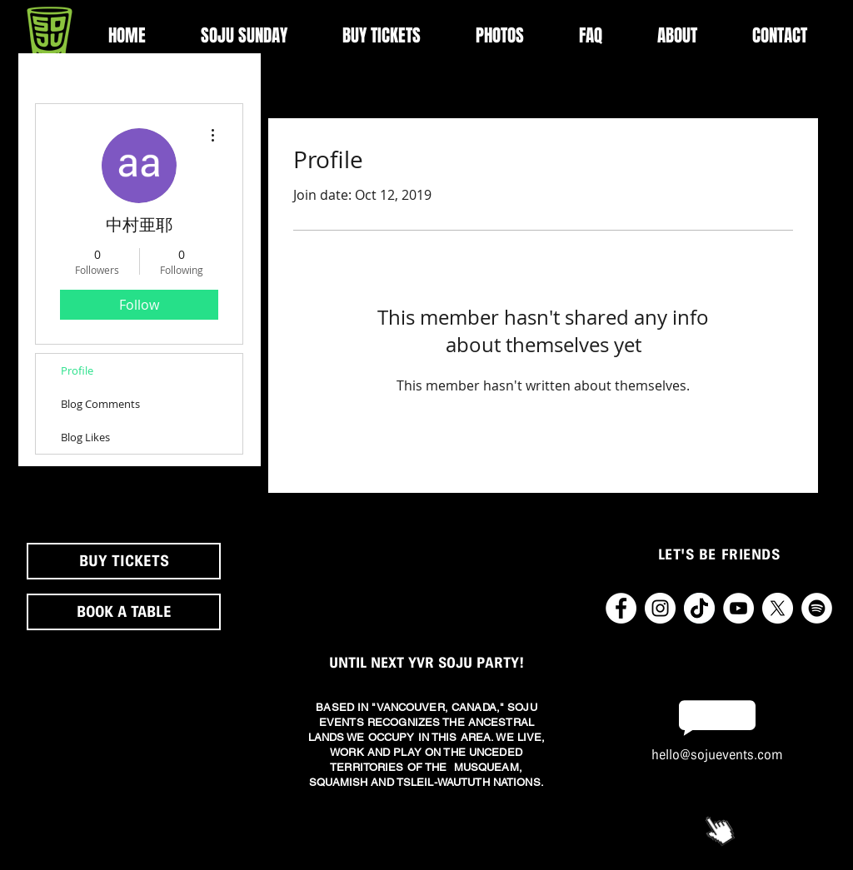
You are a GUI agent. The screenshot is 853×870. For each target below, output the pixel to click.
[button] (677, 35)
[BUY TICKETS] (124, 561)
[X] (777, 608)
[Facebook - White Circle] (621, 608)
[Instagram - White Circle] (660, 608)
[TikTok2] (699, 608)
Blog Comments (100, 403)
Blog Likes (85, 437)
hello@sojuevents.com (717, 755)
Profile (77, 370)
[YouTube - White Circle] (738, 608)
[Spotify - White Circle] (816, 608)
